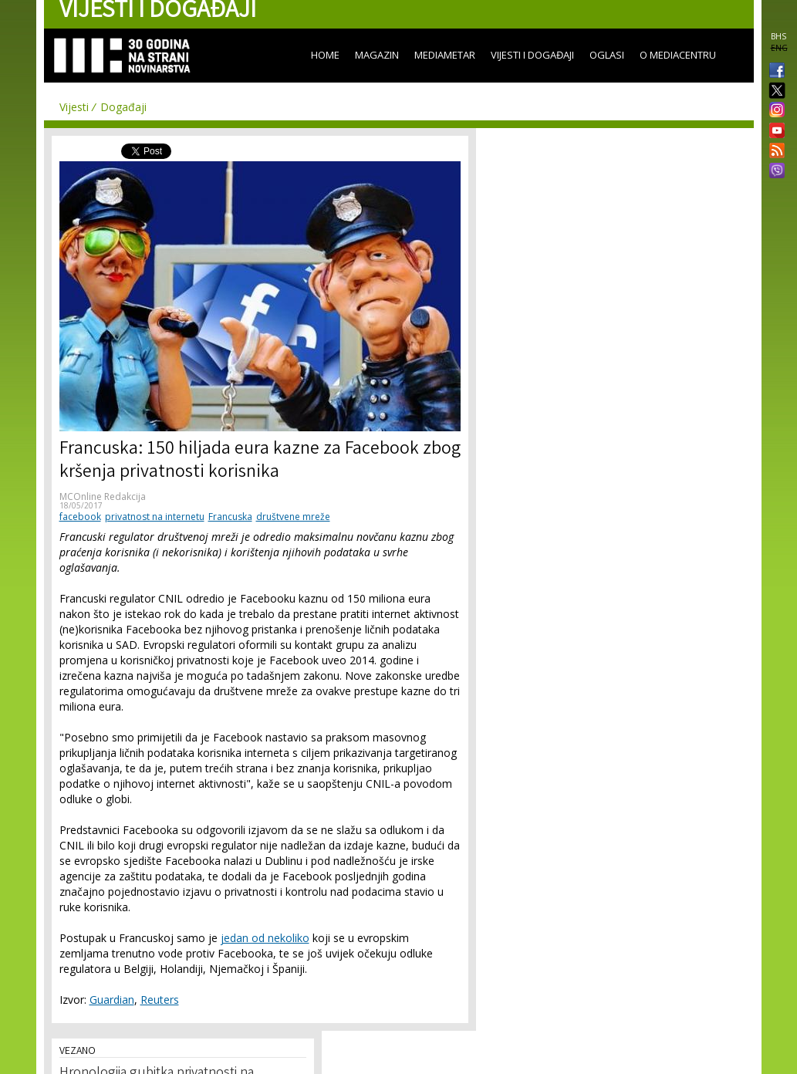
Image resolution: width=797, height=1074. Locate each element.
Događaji (123, 107)
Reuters (159, 999)
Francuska (230, 516)
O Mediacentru (678, 55)
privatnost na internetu (154, 516)
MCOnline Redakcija (102, 496)
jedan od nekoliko (265, 937)
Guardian (111, 999)
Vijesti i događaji (532, 55)
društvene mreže (293, 516)
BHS (778, 36)
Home (325, 55)
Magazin (377, 55)
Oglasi (606, 55)
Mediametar (444, 55)
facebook (80, 516)
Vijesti (74, 107)
